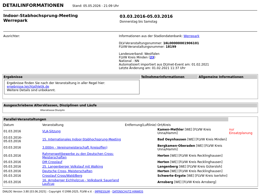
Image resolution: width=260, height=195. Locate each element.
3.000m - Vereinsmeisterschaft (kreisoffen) (74, 147)
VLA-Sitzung (51, 131)
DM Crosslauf (52, 162)
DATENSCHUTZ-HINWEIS (127, 191)
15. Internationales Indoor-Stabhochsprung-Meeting (81, 139)
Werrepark (191, 36)
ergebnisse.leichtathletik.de (28, 86)
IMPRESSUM (102, 191)
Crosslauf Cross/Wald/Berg (62, 175)
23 (152, 57)
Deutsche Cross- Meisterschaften (67, 171)
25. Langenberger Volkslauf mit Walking (72, 166)
